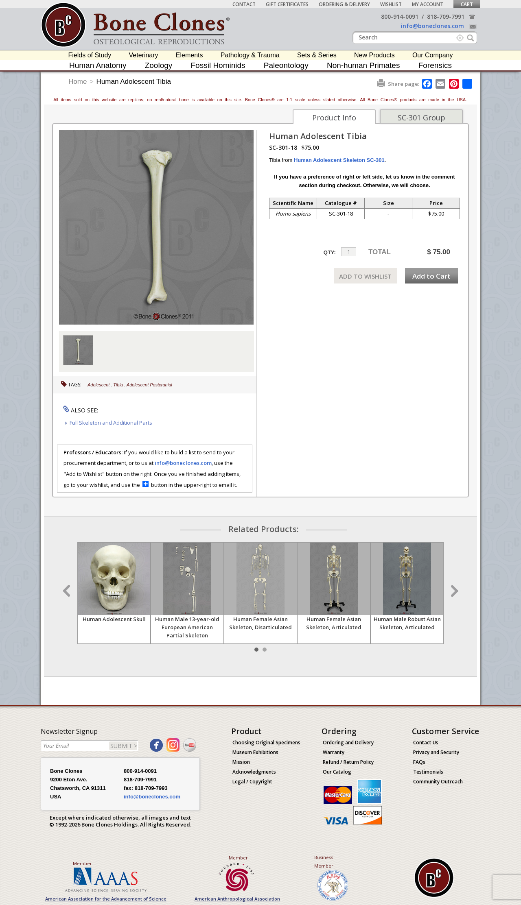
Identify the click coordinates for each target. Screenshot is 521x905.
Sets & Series (317, 55)
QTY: (330, 252)
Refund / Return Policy (348, 762)
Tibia (118, 384)
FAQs (419, 762)
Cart (467, 4)
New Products (374, 55)
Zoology (159, 65)
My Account (427, 4)
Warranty (333, 752)
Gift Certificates (287, 4)
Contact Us (425, 742)
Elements (189, 55)
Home (77, 81)
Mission (241, 762)
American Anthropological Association (237, 899)
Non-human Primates (363, 65)
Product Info (334, 117)
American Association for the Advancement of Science (105, 899)
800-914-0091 (399, 16)
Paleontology (286, 65)
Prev (67, 591)
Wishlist (391, 4)
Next (453, 591)
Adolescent (99, 384)
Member (82, 863)
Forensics (435, 65)
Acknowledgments (254, 771)
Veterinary (143, 55)
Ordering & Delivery (344, 4)
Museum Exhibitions (255, 752)
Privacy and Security (436, 752)
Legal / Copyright (252, 781)
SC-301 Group (421, 117)
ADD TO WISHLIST (365, 276)
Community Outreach (438, 781)
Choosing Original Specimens (266, 742)
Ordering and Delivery (348, 742)
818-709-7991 (445, 16)
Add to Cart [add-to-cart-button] (431, 276)
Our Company (432, 55)
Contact (244, 4)
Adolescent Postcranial (149, 384)
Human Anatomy (97, 65)
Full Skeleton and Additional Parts (111, 422)
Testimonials (428, 771)
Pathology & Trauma (250, 55)
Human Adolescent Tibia (133, 81)
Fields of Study (90, 55)
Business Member (323, 861)
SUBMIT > (123, 746)
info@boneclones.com (432, 26)
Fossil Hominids (218, 65)
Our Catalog (337, 771)
